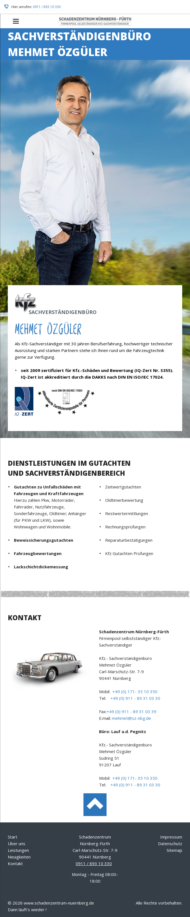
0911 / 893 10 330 (47, 6)
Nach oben (95, 804)
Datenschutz (170, 843)
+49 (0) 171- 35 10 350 (134, 691)
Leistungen (18, 850)
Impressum (171, 837)
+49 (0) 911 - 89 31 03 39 (131, 711)
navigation (16, 21)
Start (12, 837)
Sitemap (174, 850)
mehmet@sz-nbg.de (131, 718)
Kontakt (15, 863)
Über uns (16, 843)
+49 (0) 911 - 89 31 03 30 (135, 698)
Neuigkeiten (19, 857)
